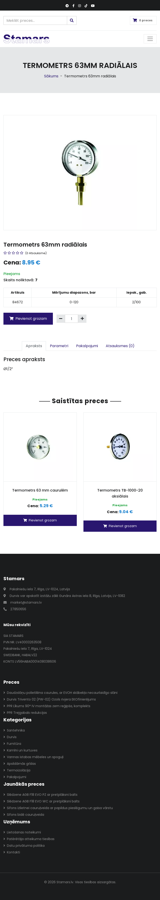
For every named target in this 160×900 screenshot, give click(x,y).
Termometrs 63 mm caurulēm (40, 490)
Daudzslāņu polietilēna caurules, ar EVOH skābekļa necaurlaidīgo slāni (60, 692)
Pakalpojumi (87, 346)
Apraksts (34, 346)
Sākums (51, 76)
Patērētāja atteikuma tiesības (28, 839)
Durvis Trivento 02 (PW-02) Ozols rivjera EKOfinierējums (49, 699)
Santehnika (14, 730)
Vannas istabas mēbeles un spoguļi (33, 757)
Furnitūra (12, 743)
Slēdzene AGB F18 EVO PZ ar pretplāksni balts (40, 794)
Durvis (10, 737)
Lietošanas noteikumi (22, 832)
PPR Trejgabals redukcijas (25, 712)
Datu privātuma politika (24, 845)
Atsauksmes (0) (120, 346)
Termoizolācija (16, 770)
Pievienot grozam (28, 318)
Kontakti (11, 852)
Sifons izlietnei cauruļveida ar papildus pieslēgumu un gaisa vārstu (58, 808)
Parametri (59, 346)
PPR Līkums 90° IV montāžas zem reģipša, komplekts (46, 706)
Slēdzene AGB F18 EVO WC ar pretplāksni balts (41, 801)
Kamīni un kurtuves (20, 750)
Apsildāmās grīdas (19, 763)
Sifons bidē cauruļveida (23, 814)
